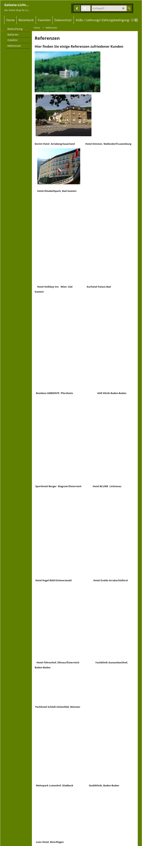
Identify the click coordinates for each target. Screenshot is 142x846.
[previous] (132, 20)
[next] (136, 20)
